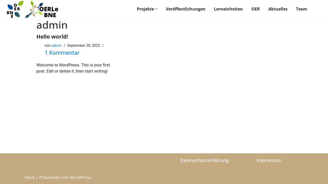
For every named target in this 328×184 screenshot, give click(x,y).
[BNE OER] (32, 9)
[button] (156, 9)
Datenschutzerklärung (204, 160)
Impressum (269, 160)
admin (57, 45)
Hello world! (52, 36)
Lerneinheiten (228, 9)
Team (301, 9)
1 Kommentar (62, 52)
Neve (30, 177)
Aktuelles (278, 9)
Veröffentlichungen (186, 9)
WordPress (80, 177)
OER (255, 9)
